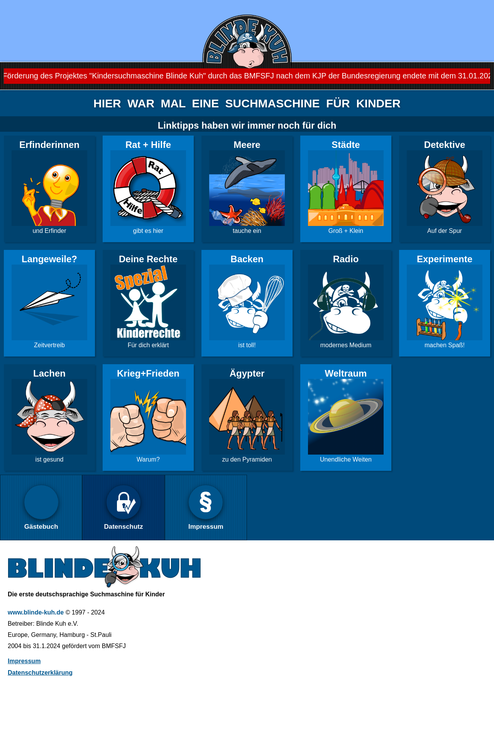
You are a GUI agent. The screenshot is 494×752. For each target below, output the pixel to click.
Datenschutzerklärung (40, 672)
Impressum (24, 661)
